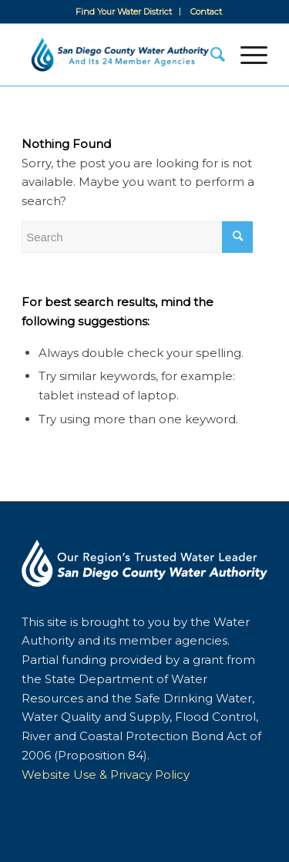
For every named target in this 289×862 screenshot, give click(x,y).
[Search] (210, 55)
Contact (206, 11)
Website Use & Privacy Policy (106, 774)
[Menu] (246, 55)
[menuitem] (124, 11)
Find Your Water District (124, 11)
